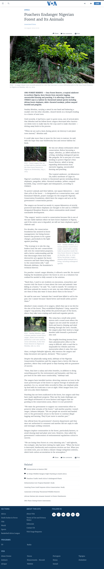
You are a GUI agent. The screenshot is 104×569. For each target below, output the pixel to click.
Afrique (4, 564)
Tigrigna (82, 556)
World (3, 525)
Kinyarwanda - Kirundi (36, 560)
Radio (29, 545)
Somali (55, 564)
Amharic (4, 560)
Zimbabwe (82, 560)
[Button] (55, 33)
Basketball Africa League (10, 533)
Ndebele (30, 564)
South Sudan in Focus (9, 518)
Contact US (31, 528)
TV (2, 545)
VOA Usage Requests (34, 532)
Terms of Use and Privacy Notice (36, 519)
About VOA (31, 514)
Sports (3, 529)
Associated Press (30, 24)
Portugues (56, 556)
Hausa (29, 556)
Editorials (30, 524)
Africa (27, 10)
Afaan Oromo (6, 556)
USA (2, 522)
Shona (55, 560)
